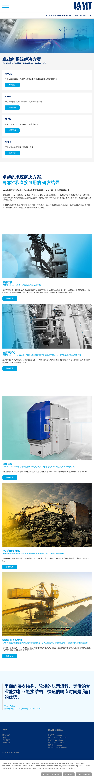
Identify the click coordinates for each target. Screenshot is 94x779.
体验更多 (12, 85)
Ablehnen (69, 774)
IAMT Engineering (55, 735)
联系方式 (6, 735)
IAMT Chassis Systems (57, 737)
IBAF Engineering (55, 745)
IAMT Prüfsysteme (55, 740)
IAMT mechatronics (56, 742)
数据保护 (6, 740)
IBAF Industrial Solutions (58, 747)
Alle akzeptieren (83, 774)
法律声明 (6, 742)
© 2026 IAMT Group (10, 752)
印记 (4, 737)
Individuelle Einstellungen (51, 774)
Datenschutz (69, 768)
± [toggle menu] (5, 5)
